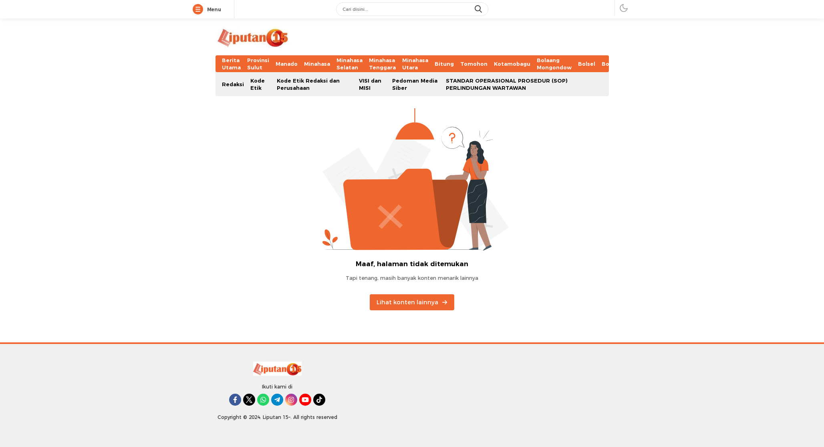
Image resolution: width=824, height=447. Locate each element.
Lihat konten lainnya (412, 302)
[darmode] (624, 8)
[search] (479, 9)
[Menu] (199, 9)
